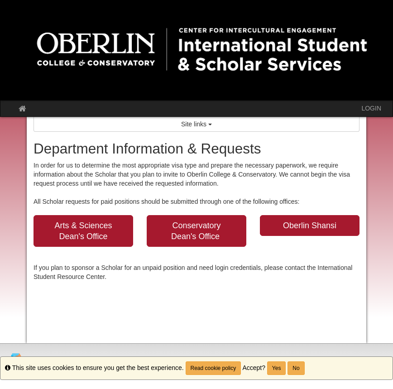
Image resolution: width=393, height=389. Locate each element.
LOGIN (371, 108)
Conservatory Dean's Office (196, 231)
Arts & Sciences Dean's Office (83, 231)
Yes (276, 368)
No (295, 368)
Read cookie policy (213, 368)
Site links (196, 124)
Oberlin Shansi (309, 225)
